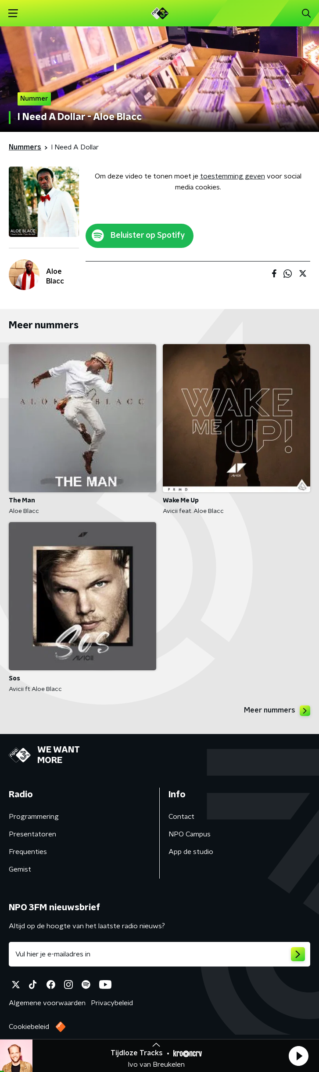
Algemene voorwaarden (47, 1003)
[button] (298, 1056)
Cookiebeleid (29, 1026)
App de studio (190, 851)
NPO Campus (189, 834)
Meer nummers (277, 710)
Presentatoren (32, 834)
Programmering (34, 816)
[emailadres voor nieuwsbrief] (159, 954)
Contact (181, 816)
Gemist (20, 869)
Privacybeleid (112, 1003)
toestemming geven (232, 176)
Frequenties (28, 851)
